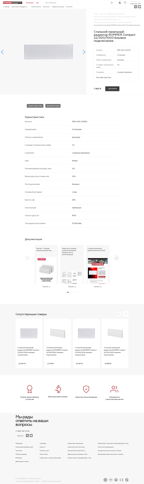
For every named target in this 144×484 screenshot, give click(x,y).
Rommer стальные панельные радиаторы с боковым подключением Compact (115, 16)
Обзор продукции (21, 454)
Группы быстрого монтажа (76, 447)
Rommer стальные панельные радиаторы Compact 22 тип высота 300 (113, 22)
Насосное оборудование (106, 447)
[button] (2, 52)
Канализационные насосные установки (110, 454)
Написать (20, 436)
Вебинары (19, 458)
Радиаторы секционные (75, 443)
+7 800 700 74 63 (135, 4)
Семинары (43, 443)
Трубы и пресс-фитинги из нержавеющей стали (113, 443)
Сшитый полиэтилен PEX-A (76, 450)
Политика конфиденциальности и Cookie (27, 481)
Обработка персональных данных (52, 481)
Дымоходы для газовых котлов (77, 454)
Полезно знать (44, 450)
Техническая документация (24, 447)
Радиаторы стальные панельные (116, 14)
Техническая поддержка (20, 7)
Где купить (46, 7)
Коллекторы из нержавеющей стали (79, 458)
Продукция (103, 14)
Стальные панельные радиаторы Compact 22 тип (107, 19)
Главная (96, 14)
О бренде (6, 7)
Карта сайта (44, 454)
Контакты (69, 7)
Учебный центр (36, 7)
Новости (42, 447)
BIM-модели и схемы (22, 461)
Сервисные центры (58, 7)
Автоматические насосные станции (109, 450)
